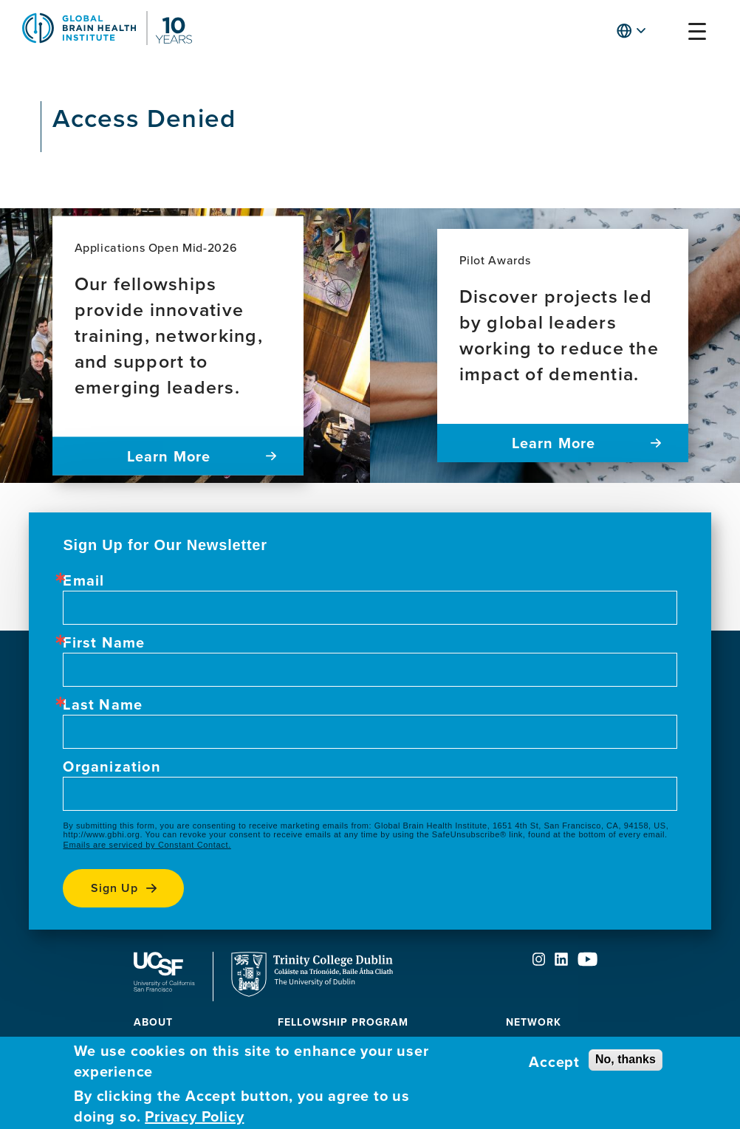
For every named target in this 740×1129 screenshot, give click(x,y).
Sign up (114, 887)
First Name (104, 642)
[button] (668, 34)
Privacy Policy (194, 1116)
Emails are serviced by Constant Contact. (146, 844)
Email (83, 580)
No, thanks (625, 1059)
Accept (554, 1061)
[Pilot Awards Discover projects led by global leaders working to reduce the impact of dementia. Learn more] (562, 345)
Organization (111, 766)
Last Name (103, 704)
